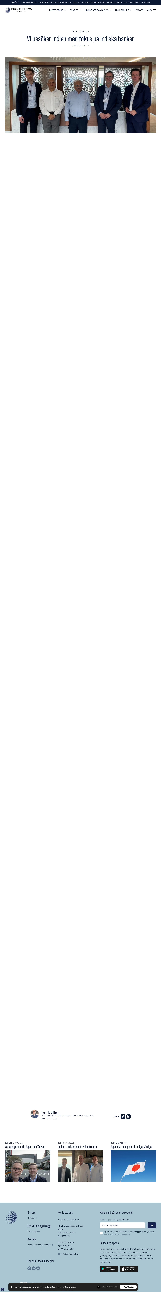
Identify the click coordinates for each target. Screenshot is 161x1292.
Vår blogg (31, 1231)
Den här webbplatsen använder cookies (31, 1287)
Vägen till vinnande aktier (38, 1245)
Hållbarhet (122, 10)
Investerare (56, 10)
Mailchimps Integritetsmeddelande (117, 1234)
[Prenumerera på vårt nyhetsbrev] (152, 1225)
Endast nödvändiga (110, 1287)
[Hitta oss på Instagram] (29, 1268)
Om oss (139, 10)
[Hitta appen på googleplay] (109, 1269)
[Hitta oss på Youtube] (38, 1268)
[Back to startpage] (18, 10)
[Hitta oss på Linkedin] (34, 1268)
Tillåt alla (128, 1287)
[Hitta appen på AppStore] (129, 1269)
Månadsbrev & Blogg (96, 10)
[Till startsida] (11, 1217)
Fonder (74, 10)
